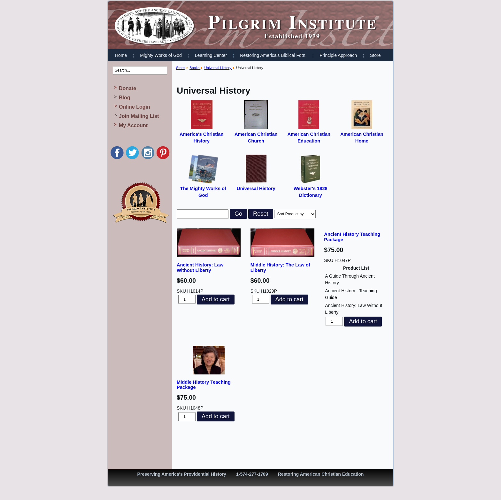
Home (121, 55)
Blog (124, 97)
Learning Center (211, 55)
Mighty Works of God (160, 55)
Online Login (134, 107)
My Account (133, 125)
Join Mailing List (139, 116)
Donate (127, 88)
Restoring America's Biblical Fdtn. (273, 55)
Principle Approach (338, 55)
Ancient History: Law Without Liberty (200, 267)
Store (375, 55)
